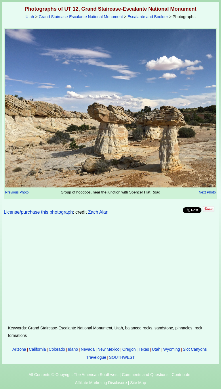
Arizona (19, 349)
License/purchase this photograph (38, 212)
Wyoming (171, 349)
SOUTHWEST (122, 357)
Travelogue (96, 357)
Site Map (138, 382)
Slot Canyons (195, 349)
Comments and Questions (145, 374)
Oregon (129, 349)
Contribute (181, 374)
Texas (143, 349)
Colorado (57, 349)
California (37, 349)
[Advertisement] (110, 273)
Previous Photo (16, 192)
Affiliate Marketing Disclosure (101, 382)
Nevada (88, 349)
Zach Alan (98, 212)
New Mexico (108, 349)
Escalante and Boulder (147, 16)
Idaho (73, 349)
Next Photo (207, 192)
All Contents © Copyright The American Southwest (73, 374)
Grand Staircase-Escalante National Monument (81, 16)
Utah (30, 16)
